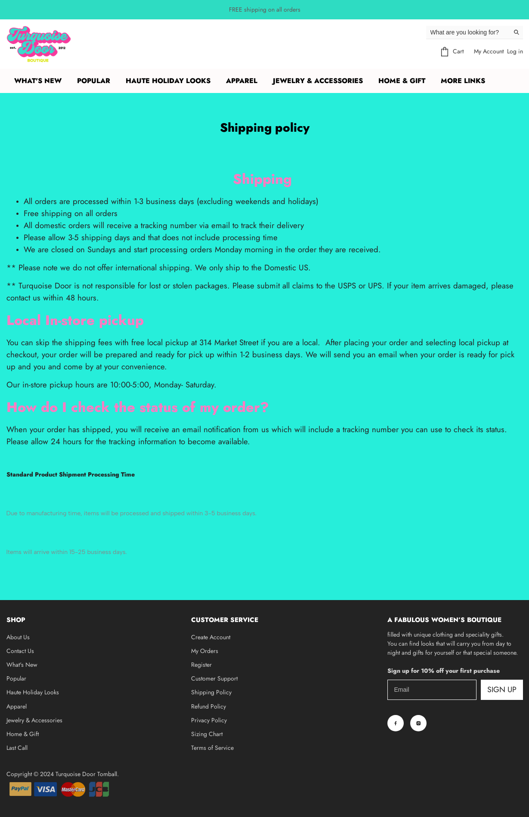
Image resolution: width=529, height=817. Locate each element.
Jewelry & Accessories (34, 720)
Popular (16, 678)
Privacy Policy (209, 720)
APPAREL (241, 81)
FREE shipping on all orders (264, 9)
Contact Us (20, 651)
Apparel (16, 706)
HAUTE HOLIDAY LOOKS (168, 81)
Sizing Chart (207, 734)
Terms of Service (212, 747)
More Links (463, 81)
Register (201, 664)
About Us (18, 637)
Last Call (17, 747)
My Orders (204, 651)
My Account (489, 51)
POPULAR (93, 81)
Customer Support (214, 678)
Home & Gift (22, 734)
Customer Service (224, 620)
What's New (38, 81)
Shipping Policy (211, 692)
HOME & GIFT (401, 81)
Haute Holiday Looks (32, 692)
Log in (515, 51)
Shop (15, 620)
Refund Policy (208, 706)
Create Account (210, 637)
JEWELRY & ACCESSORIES (318, 81)
